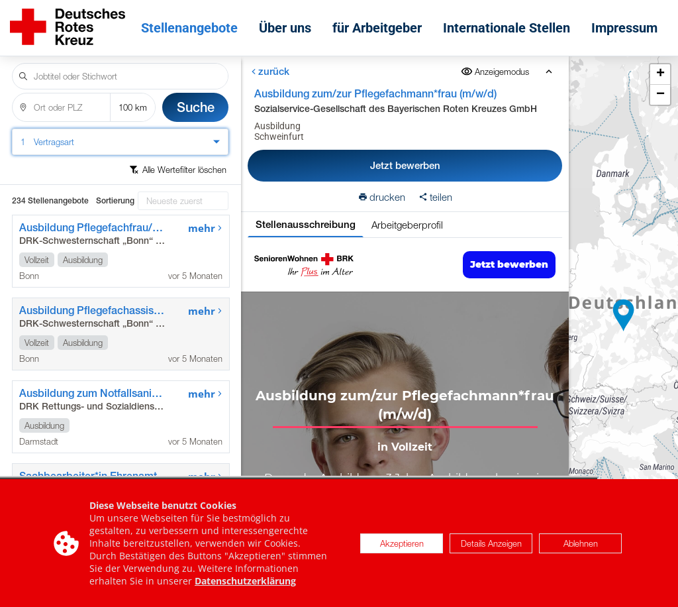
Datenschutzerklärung (245, 581)
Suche (196, 107)
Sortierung (115, 200)
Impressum (624, 28)
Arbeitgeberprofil (406, 225)
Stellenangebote (189, 28)
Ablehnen (580, 543)
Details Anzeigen (491, 543)
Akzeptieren (402, 543)
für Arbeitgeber (377, 28)
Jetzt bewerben (404, 165)
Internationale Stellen (506, 28)
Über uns (285, 28)
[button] (623, 315)
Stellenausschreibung (305, 224)
